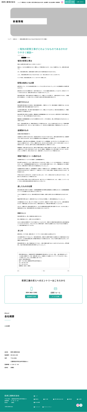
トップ (9, 39)
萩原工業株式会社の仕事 (38, 4)
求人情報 (30, 4)
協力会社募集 (53, 4)
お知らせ (15, 39)
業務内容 (25, 4)
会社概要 (47, 4)
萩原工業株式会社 (8, 4)
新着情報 (59, 4)
